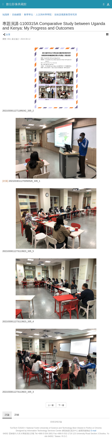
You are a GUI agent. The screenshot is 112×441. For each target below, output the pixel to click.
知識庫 (5, 14)
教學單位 (28, 14)
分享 (8, 34)
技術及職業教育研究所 (65, 14)
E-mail (93, 431)
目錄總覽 (16, 14)
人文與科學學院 (44, 14)
